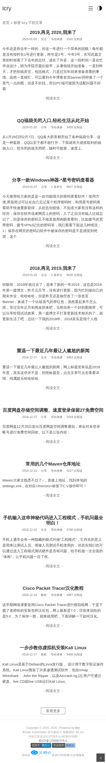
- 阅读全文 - (53, 98)
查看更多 (53, 711)
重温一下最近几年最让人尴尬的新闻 (53, 350)
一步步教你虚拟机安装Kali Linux (53, 647)
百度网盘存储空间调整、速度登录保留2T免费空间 (53, 410)
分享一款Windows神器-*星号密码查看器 (53, 180)
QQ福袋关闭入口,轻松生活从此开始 (53, 120)
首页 (6, 23)
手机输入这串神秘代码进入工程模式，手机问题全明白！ (53, 520)
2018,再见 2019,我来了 (53, 268)
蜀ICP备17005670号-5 (53, 740)
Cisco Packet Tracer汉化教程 (52, 588)
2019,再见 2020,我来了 (53, 32)
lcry (6, 8)
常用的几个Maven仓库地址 (53, 463)
